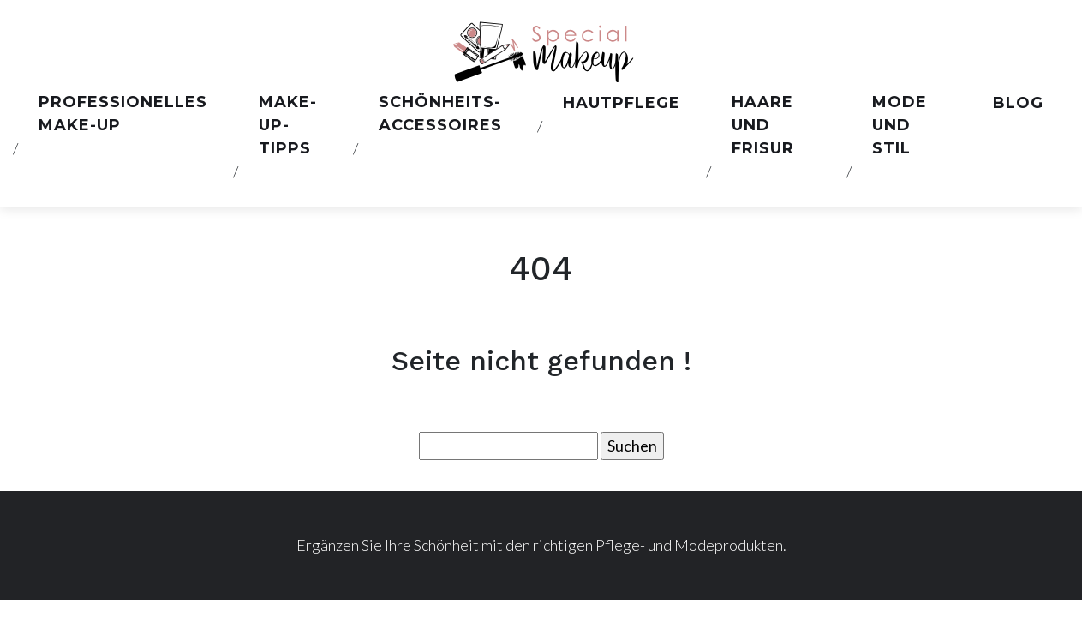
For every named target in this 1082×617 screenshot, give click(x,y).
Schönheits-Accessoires (440, 114)
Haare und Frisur (763, 125)
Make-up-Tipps (288, 125)
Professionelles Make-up (123, 114)
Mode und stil (899, 125)
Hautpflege (621, 102)
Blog (1018, 102)
